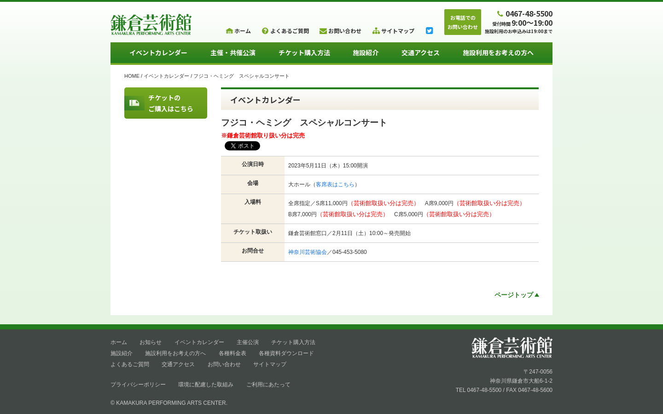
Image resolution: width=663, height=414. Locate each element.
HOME (132, 76)
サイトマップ (269, 364)
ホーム (118, 342)
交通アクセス (420, 52)
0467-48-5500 (523, 13)
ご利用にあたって (268, 384)
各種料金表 (232, 353)
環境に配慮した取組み (205, 384)
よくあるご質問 (129, 364)
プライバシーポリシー (138, 384)
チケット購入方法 (304, 52)
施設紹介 (365, 52)
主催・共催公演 (233, 52)
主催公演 (248, 342)
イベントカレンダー (158, 52)
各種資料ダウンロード (286, 353)
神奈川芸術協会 (307, 252)
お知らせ (151, 342)
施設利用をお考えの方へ (498, 52)
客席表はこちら (335, 184)
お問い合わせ (224, 364)
